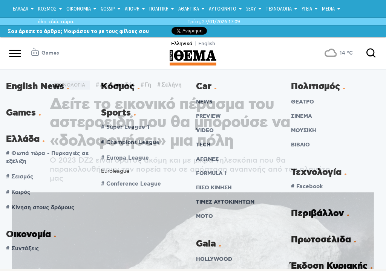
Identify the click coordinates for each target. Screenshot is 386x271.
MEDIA (328, 9)
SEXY (251, 9)
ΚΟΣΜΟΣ (47, 9)
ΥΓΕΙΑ (307, 9)
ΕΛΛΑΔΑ (20, 9)
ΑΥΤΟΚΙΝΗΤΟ (222, 9)
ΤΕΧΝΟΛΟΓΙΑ (279, 9)
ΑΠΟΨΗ (132, 9)
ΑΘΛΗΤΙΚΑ (188, 9)
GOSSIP (108, 9)
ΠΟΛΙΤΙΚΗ (158, 9)
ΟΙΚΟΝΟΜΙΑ (78, 9)
